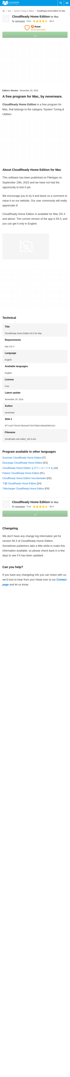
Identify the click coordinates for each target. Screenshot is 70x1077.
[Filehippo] (10, 3)
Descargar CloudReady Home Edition (22, 463)
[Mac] (9, 11)
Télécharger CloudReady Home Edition (23, 488)
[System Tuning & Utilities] (24, 11)
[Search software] (61, 3)
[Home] (3, 11)
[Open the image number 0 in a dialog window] (25, 246)
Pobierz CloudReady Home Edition (21, 473)
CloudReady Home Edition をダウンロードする (27, 468)
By (18, 21)
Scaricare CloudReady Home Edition (22, 457)
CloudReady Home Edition (35, 16)
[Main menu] (67, 3)
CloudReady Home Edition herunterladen (24, 478)
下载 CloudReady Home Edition (19, 483)
